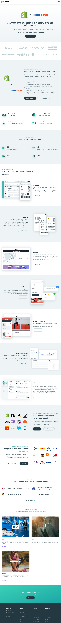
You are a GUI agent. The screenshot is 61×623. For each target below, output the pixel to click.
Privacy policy (36, 617)
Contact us (54, 1)
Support (47, 621)
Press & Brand (36, 615)
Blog (46, 611)
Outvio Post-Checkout (24, 611)
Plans (21, 621)
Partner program (36, 621)
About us (35, 611)
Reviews (47, 619)
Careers (34, 613)
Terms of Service (36, 619)
